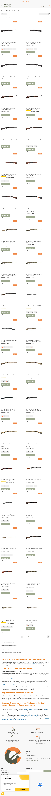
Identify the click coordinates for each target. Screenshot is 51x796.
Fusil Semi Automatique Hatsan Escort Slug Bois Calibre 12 (8, 109)
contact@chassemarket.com (32, 760)
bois (40, 663)
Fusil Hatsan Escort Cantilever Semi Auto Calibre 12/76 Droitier (9, 140)
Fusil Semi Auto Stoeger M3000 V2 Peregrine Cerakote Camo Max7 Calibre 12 (8, 620)
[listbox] (9, 49)
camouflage (4, 665)
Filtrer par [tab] (4, 13)
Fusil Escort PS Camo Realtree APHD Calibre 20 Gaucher (34, 275)
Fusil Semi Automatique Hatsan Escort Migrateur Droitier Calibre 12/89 (8, 243)
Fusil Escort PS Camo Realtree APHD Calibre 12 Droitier (34, 242)
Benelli (45, 709)
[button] (2, 793)
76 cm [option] (15, 48)
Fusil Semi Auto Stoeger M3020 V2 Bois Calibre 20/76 (8, 583)
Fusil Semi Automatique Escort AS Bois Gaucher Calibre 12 (8, 175)
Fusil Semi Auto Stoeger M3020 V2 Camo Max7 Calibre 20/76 (33, 619)
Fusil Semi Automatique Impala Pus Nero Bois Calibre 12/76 (34, 514)
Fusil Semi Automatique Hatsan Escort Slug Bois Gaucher (33, 109)
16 (31, 715)
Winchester (35, 709)
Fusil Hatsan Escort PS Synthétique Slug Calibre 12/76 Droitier (8, 77)
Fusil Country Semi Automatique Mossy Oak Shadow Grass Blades (33, 341)
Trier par (37, 13)
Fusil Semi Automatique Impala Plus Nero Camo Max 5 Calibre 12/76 (33, 584)
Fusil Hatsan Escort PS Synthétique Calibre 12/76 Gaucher (33, 43)
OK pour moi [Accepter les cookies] (22, 789)
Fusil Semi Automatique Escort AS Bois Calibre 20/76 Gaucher (8, 209)
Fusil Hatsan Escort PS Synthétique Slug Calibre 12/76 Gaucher (33, 77)
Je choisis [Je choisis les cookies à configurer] (8, 789)
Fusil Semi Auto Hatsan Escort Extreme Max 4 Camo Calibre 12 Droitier (8, 445)
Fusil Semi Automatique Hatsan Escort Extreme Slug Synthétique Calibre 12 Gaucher (33, 210)
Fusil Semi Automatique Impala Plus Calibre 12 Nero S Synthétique (34, 410)
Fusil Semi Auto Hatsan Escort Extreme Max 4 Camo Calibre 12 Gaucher (33, 445)
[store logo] (7, 5)
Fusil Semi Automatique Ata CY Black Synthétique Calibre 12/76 (8, 410)
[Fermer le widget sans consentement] (23, 773)
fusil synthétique (33, 663)
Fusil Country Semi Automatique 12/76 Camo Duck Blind (8, 375)
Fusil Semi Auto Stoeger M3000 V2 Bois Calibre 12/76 (33, 480)
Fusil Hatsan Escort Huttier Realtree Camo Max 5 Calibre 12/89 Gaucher (34, 375)
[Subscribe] (47, 771)
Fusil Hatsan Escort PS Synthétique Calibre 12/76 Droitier (8, 43)
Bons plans (25, 2)
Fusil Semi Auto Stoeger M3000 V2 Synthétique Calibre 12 (33, 306)
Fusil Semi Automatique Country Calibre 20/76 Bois (8, 306)
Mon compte (44, 5)
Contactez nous (4, 770)
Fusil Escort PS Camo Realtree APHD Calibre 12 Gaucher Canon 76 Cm (9, 275)
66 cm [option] (7, 48)
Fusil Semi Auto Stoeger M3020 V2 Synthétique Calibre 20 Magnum (8, 514)
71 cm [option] (11, 48)
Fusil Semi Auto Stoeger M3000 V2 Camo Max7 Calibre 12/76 (8, 549)
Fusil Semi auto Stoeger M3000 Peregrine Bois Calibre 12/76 (8, 480)
